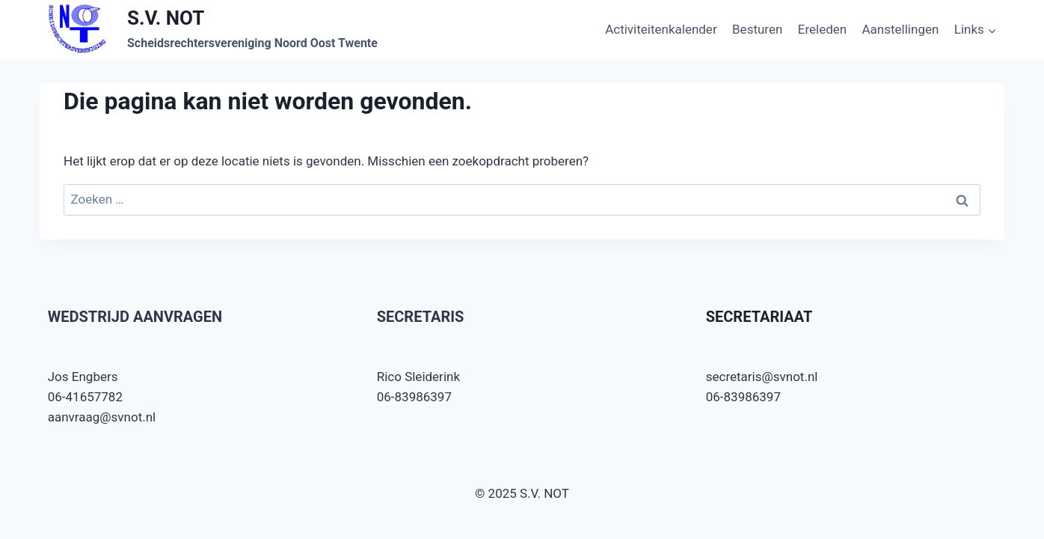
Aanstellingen (900, 29)
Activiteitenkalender (661, 29)
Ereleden (822, 29)
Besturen (757, 29)
